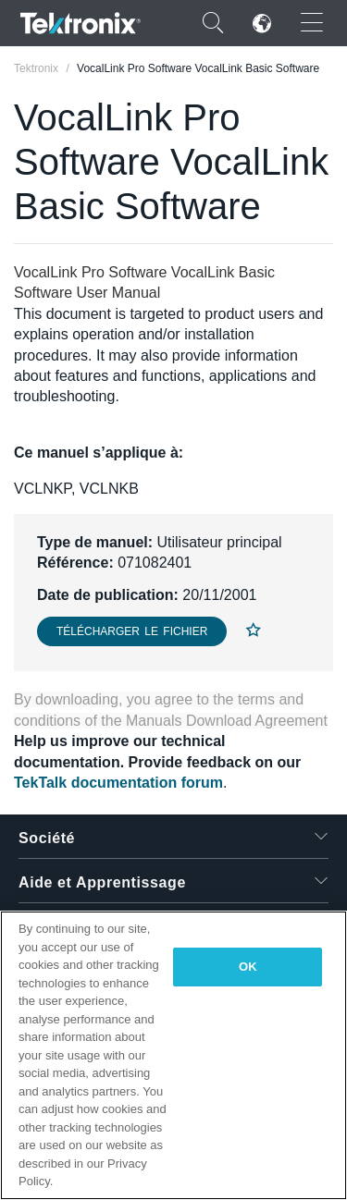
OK (248, 966)
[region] (173, 1055)
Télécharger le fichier (131, 631)
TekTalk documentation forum (118, 782)
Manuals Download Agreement (227, 721)
